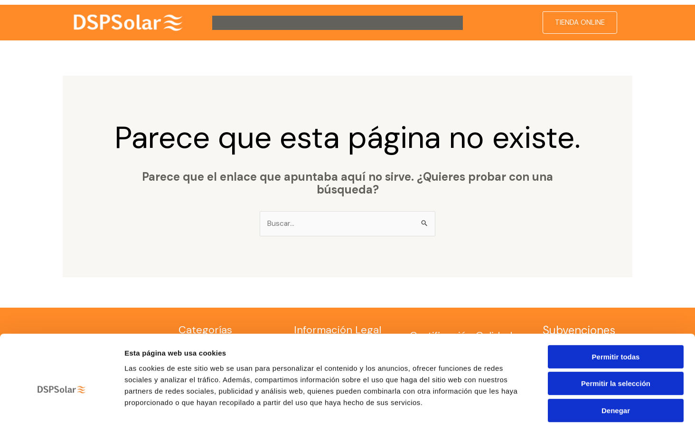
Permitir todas (616, 313)
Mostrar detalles (514, 408)
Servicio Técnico (305, 23)
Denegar (615, 367)
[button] (258, 23)
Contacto (366, 23)
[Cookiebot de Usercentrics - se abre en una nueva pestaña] (61, 408)
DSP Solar (241, 23)
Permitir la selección (615, 340)
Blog (405, 23)
